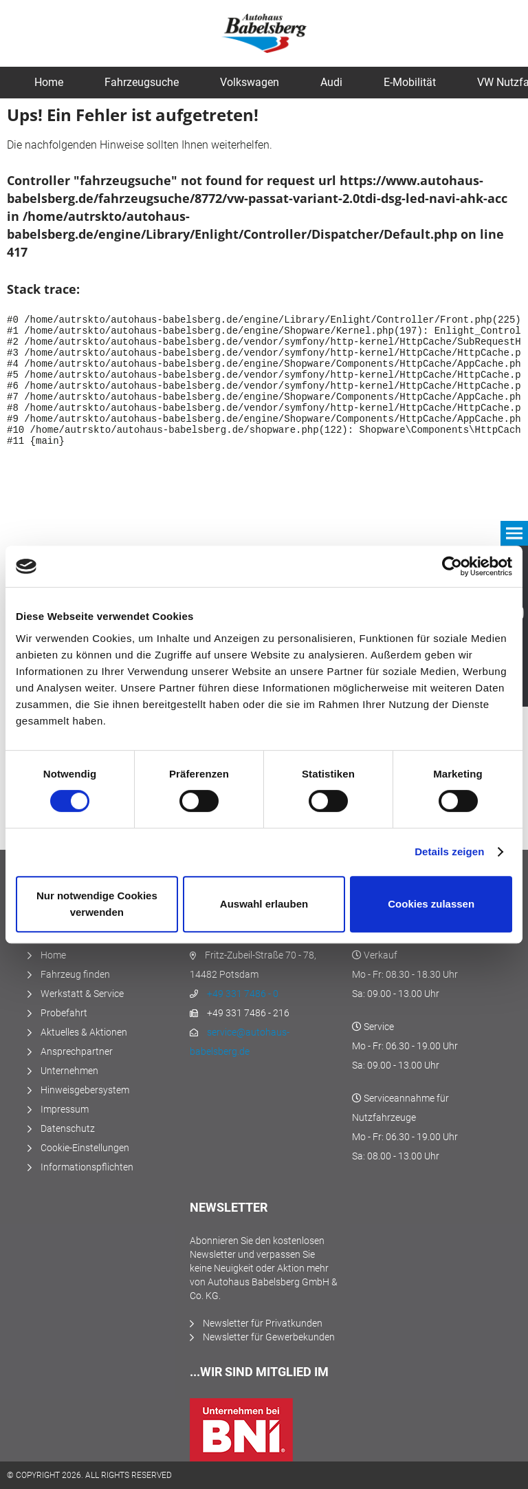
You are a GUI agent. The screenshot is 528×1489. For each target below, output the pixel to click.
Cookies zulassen (431, 904)
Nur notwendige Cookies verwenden (96, 904)
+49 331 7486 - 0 (242, 993)
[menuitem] (49, 82)
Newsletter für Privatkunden (262, 1323)
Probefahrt (64, 1012)
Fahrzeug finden (75, 974)
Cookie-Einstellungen (85, 1147)
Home (53, 955)
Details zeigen (449, 851)
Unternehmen (69, 1070)
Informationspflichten (87, 1166)
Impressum (65, 1109)
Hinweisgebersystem (85, 1089)
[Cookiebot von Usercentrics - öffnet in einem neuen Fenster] (452, 566)
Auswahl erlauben (264, 904)
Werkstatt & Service (82, 993)
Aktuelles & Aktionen (84, 1032)
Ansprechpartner (77, 1051)
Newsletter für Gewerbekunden (269, 1336)
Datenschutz (68, 1128)
